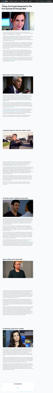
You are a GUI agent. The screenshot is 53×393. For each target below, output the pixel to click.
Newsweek (14, 59)
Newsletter (49, 1)
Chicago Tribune (11, 107)
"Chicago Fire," (15, 164)
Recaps (26, 1)
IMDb (23, 110)
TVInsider (10, 39)
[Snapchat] (43, 1)
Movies (16, 1)
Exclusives (11, 1)
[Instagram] (40, 1)
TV (18, 1)
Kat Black (4, 10)
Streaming (22, 1)
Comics (30, 1)
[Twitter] (39, 1)
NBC (4, 112)
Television (3, 4)
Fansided (26, 240)
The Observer (16, 96)
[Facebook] (36, 1)
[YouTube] (37, 1)
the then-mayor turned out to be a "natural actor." (11, 111)
